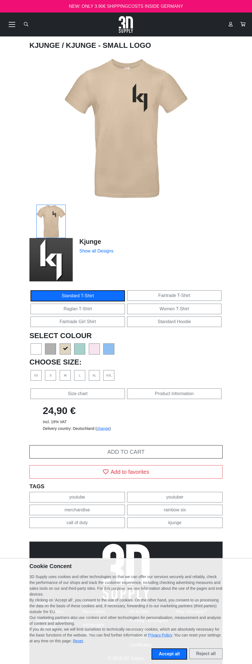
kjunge (174, 522)
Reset (78, 641)
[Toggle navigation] (11, 24)
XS (36, 375)
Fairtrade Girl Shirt (78, 321)
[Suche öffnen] (26, 24)
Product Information (174, 393)
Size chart (77, 393)
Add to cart (126, 452)
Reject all (206, 653)
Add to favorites (126, 472)
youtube (77, 497)
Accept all (169, 653)
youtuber (174, 497)
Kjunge (45, 45)
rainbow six (175, 509)
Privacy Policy (160, 635)
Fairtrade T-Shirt (174, 295)
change (103, 428)
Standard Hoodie (174, 321)
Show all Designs (96, 251)
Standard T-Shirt (78, 295)
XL (94, 375)
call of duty (77, 522)
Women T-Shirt (174, 308)
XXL (109, 375)
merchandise (77, 509)
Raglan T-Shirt (78, 308)
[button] (243, 24)
